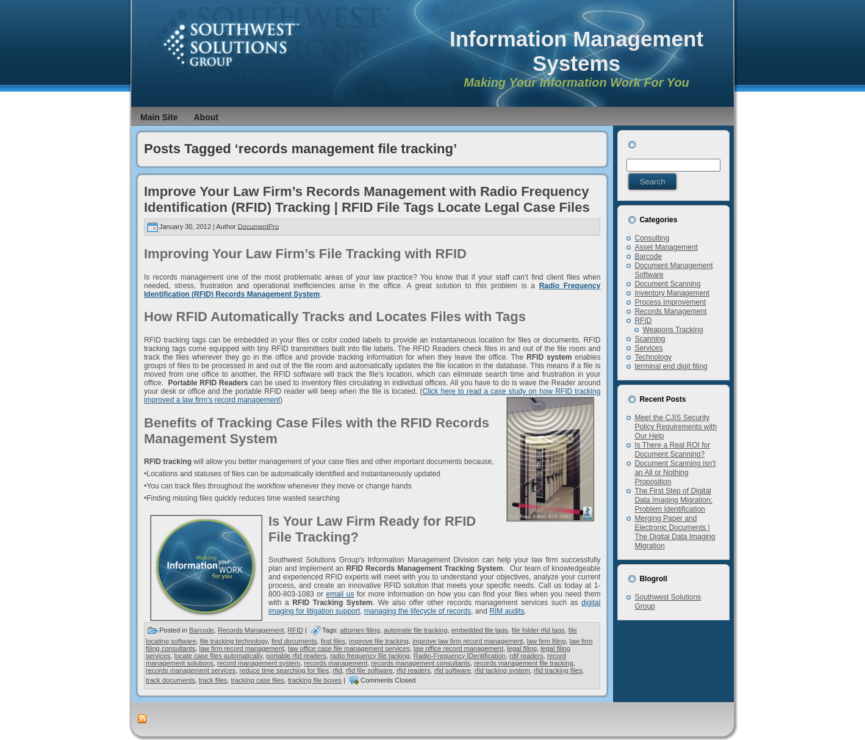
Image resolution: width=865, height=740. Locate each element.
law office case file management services (349, 648)
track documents (170, 680)
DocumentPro (258, 226)
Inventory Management (671, 293)
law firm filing (546, 641)
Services (648, 348)
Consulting (651, 238)
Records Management (251, 630)
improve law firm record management (467, 641)
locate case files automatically (218, 655)
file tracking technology (234, 641)
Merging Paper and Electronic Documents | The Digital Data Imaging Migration (674, 532)
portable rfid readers (296, 655)
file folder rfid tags (538, 630)
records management (335, 663)
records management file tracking (523, 663)
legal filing (522, 648)
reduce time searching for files (284, 670)
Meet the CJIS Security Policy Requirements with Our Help (675, 426)
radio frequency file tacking (370, 655)
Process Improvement (670, 302)
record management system (258, 663)
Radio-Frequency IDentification (460, 655)
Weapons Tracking (672, 329)
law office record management (458, 648)
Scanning (649, 339)
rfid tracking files (558, 670)
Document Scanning (667, 284)
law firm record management (241, 648)
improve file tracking (379, 641)
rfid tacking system (502, 670)
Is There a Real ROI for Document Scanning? (672, 450)
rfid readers (414, 670)
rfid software (452, 670)
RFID (295, 630)
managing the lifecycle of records (417, 611)
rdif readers (526, 655)
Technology (653, 357)
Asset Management (665, 247)
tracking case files (257, 680)
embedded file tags (479, 630)
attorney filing (359, 630)
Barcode (201, 630)
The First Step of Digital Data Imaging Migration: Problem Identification (673, 500)
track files (213, 680)
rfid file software (369, 670)
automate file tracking (416, 630)
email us (340, 594)
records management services (190, 670)
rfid (337, 670)
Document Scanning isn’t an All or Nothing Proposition (675, 472)
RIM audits (506, 611)
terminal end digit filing (670, 366)
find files (333, 641)
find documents (294, 641)
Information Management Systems (576, 51)
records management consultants (420, 663)
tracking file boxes (315, 680)
